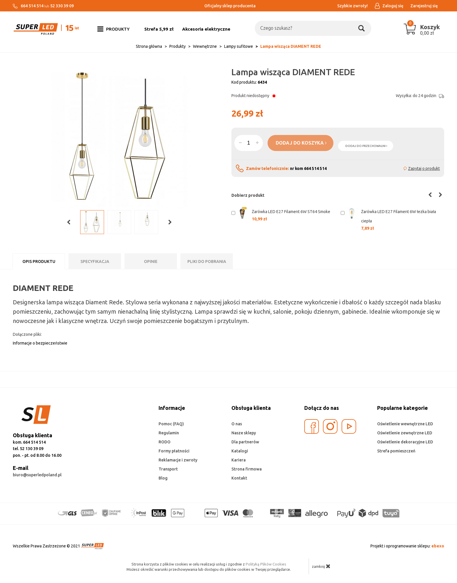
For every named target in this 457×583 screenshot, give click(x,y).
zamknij (321, 566)
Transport (168, 469)
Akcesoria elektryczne (206, 29)
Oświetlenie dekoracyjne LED (405, 442)
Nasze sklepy (243, 433)
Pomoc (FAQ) (171, 424)
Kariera (238, 460)
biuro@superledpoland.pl (37, 475)
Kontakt (239, 478)
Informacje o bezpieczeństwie (40, 343)
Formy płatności (174, 451)
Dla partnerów (245, 442)
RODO (165, 442)
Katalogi (239, 451)
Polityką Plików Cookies (266, 564)
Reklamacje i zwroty (178, 460)
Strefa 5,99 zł (158, 29)
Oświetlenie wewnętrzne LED (405, 424)
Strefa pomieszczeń (396, 451)
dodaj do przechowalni (366, 145)
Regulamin (169, 433)
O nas (236, 424)
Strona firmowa (246, 469)
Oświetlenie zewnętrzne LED (404, 433)
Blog (163, 478)
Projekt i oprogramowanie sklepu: (407, 546)
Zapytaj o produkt (424, 168)
